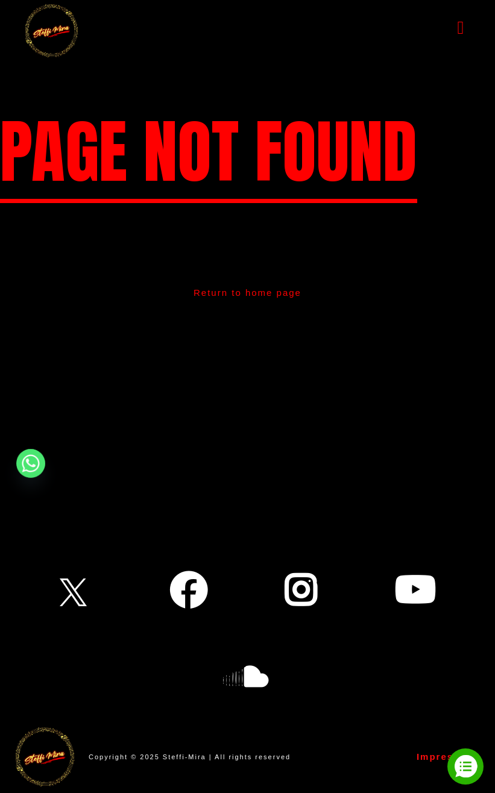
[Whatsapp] (30, 463)
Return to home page (247, 292)
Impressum (446, 756)
